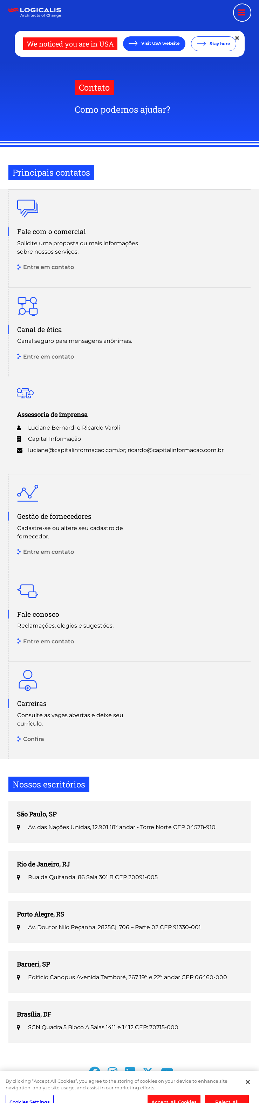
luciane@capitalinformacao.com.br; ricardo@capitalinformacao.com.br (126, 450)
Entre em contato (48, 267)
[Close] (247, 1089)
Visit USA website (160, 43)
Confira (33, 739)
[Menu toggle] (242, 12)
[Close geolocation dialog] (237, 38)
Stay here (219, 43)
